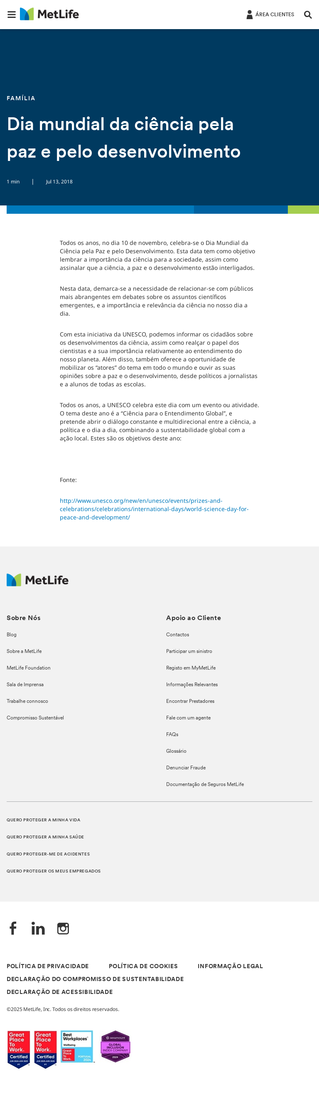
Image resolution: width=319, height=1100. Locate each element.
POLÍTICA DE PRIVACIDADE (48, 967)
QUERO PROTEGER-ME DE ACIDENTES (48, 854)
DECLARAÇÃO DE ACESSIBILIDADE (60, 992)
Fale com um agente (188, 718)
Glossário (176, 751)
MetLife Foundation (29, 668)
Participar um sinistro (189, 651)
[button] (12, 14)
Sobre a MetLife (24, 651)
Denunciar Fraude (186, 768)
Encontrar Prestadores (190, 701)
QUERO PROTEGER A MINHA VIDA (43, 820)
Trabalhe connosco (27, 701)
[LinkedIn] (38, 929)
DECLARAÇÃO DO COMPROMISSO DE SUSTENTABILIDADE (95, 979)
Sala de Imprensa (25, 684)
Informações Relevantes (192, 684)
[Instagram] (63, 929)
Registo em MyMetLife (191, 668)
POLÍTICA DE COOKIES (143, 967)
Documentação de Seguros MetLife (205, 784)
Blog (12, 635)
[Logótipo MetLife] (38, 584)
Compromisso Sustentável (35, 718)
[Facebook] (13, 929)
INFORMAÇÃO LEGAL (230, 967)
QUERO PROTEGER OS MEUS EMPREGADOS (54, 871)
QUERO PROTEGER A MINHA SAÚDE (45, 837)
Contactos (177, 635)
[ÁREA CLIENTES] (269, 14)
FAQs (172, 734)
